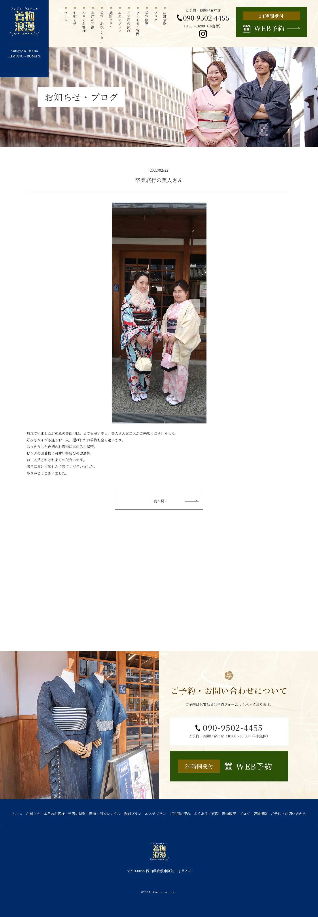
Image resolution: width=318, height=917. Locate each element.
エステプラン (155, 813)
